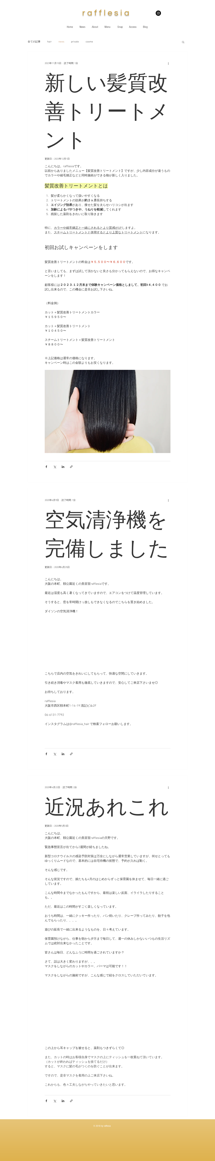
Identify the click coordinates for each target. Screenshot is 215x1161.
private (75, 41)
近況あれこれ (107, 807)
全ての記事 (34, 41)
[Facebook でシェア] (46, 466)
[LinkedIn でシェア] (63, 466)
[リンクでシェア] (71, 466)
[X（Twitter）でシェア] (54, 466)
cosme (89, 41)
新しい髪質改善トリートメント (107, 111)
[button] (183, 42)
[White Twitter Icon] (182, 17)
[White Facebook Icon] (176, 17)
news (61, 41)
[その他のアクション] (168, 63)
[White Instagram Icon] (170, 17)
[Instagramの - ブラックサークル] (158, 13)
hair (49, 41)
